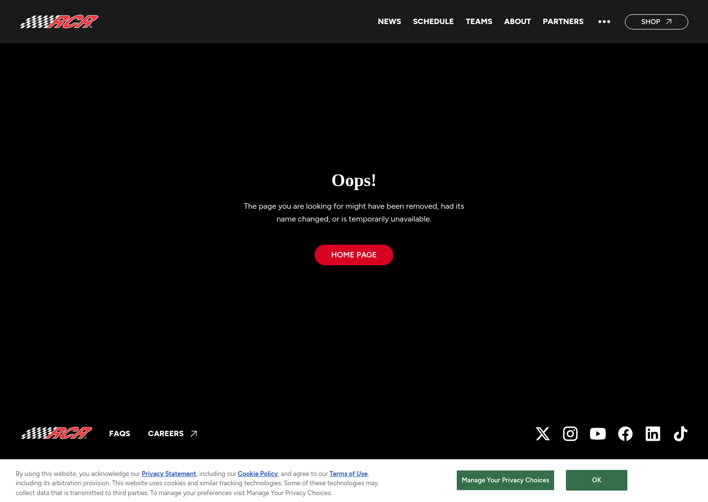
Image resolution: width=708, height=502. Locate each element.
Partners (563, 21)
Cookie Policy (258, 476)
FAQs (119, 433)
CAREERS (173, 433)
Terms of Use (348, 476)
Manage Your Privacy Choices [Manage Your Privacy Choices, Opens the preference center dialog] (505, 483)
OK (596, 483)
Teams (479, 21)
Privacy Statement (169, 476)
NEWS (389, 21)
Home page (354, 254)
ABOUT (517, 21)
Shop (656, 22)
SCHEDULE (433, 21)
